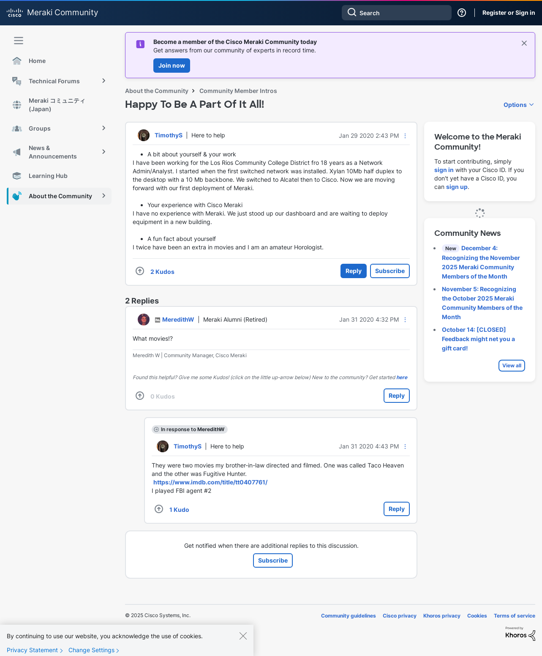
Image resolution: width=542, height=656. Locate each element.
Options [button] (515, 104)
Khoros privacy (441, 615)
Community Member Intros (238, 90)
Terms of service (514, 615)
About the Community (156, 90)
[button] (405, 135)
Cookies (477, 615)
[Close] (243, 643)
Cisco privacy (400, 615)
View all (511, 365)
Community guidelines (348, 615)
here (401, 377)
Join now (171, 65)
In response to (192, 429)
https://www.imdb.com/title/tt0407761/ (210, 482)
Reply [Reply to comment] (397, 395)
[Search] (397, 12)
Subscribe (390, 270)
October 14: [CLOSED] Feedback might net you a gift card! (478, 339)
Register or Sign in (508, 12)
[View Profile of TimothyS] (168, 135)
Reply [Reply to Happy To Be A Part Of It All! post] (354, 270)
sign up (457, 186)
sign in (444, 169)
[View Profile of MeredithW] (178, 319)
